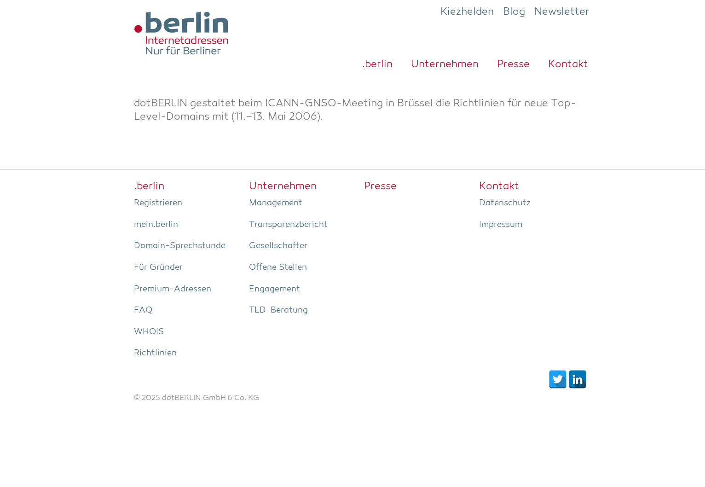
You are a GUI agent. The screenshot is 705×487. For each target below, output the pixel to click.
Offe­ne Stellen (278, 267)
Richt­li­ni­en (155, 353)
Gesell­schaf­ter (278, 246)
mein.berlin (156, 224)
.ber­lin (377, 64)
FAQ (143, 310)
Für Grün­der (158, 267)
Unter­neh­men (445, 64)
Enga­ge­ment (274, 289)
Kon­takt (568, 64)
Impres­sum (500, 224)
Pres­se (513, 64)
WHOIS (149, 332)
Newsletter (561, 12)
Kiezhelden (467, 12)
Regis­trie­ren (158, 203)
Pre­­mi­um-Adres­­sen (172, 289)
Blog (514, 12)
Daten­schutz (505, 203)
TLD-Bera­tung (278, 310)
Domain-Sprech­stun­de (179, 246)
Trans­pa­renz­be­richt (288, 224)
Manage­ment (275, 203)
